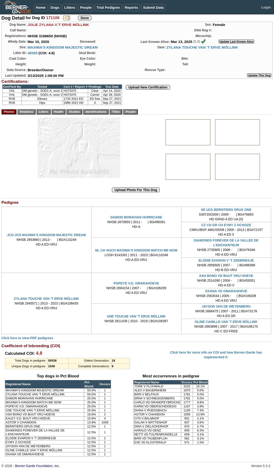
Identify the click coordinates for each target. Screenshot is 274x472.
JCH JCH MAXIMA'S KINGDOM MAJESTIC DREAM (46, 235)
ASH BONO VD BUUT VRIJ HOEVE (226, 276)
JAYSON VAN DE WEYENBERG (226, 306)
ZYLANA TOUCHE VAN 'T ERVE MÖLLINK (202, 47)
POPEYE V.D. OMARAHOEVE (136, 283)
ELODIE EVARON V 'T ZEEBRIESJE (226, 260)
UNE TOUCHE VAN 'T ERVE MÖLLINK (136, 316)
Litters (69, 7)
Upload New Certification (148, 87)
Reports (131, 7)
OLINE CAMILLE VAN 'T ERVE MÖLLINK (226, 322)
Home (41, 7)
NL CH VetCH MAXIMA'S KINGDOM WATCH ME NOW (136, 250)
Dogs (55, 7)
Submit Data (153, 7)
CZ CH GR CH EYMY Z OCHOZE (226, 225)
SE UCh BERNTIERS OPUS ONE (226, 210)
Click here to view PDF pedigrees (27, 338)
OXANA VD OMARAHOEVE (226, 291)
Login (266, 7)
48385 (33, 53)
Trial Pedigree (108, 7)
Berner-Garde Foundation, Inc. (37, 466)
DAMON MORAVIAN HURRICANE (136, 217)
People (86, 7)
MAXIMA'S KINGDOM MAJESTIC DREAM (63, 47)
